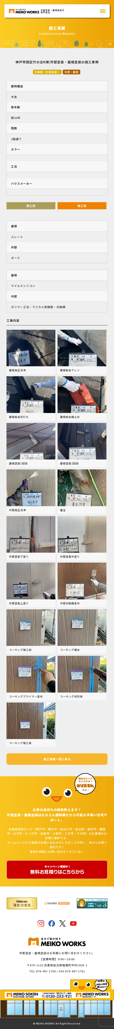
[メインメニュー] (102, 11)
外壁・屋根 (71, 72)
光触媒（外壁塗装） (47, 72)
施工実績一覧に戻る (57, 759)
